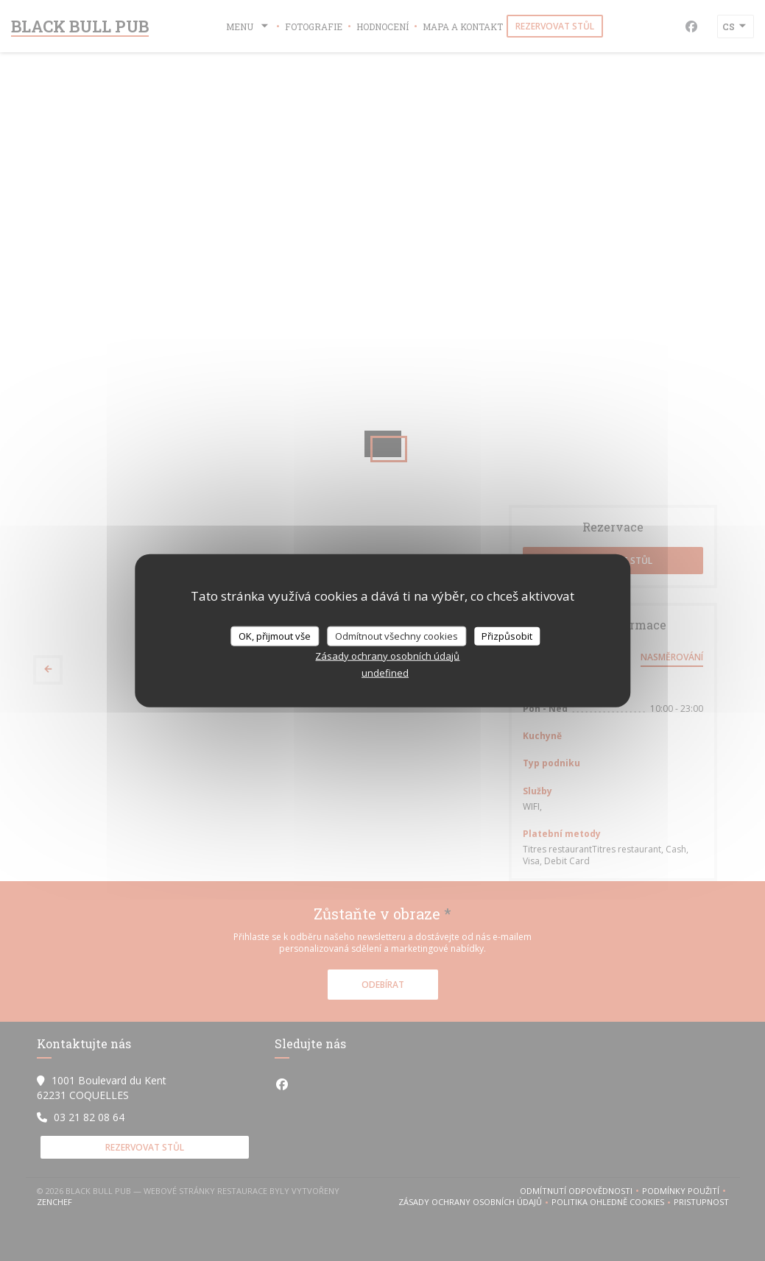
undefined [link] (385, 672)
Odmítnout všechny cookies (396, 635)
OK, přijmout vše (275, 635)
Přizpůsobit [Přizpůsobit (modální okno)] (507, 635)
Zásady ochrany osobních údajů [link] (387, 656)
